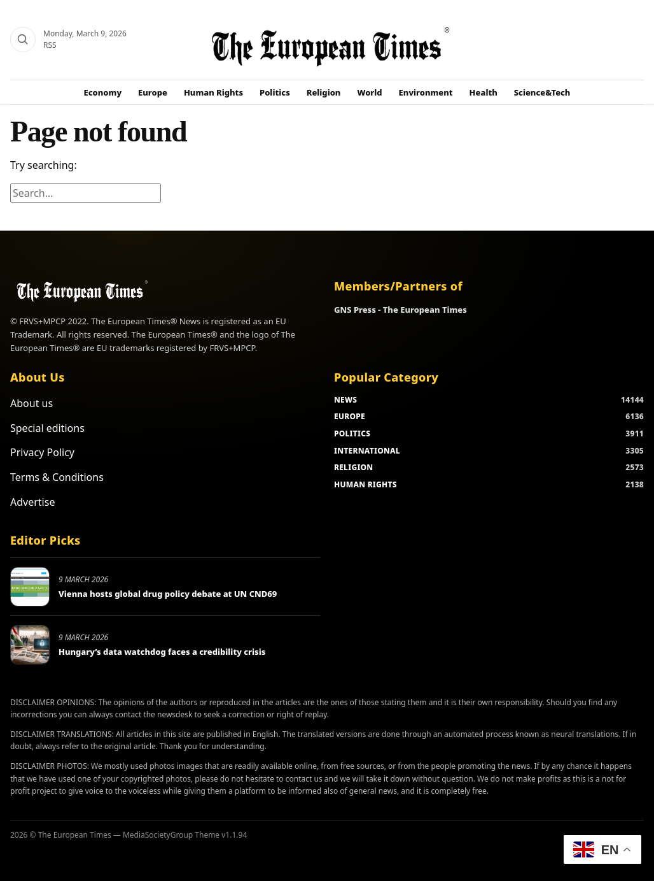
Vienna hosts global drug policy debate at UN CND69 (168, 593)
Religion (324, 92)
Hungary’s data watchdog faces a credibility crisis (162, 651)
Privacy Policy (42, 452)
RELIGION (353, 467)
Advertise (32, 502)
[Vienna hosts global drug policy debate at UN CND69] (30, 587)
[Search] (23, 39)
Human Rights (213, 92)
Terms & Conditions (57, 477)
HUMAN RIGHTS (365, 484)
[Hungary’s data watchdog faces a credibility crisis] (30, 645)
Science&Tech (542, 92)
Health (483, 92)
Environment (426, 92)
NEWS (345, 399)
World (369, 92)
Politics (275, 92)
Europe (152, 92)
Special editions (47, 428)
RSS (50, 44)
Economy (103, 92)
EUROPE (349, 416)
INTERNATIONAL (367, 450)
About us (31, 403)
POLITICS (352, 433)
